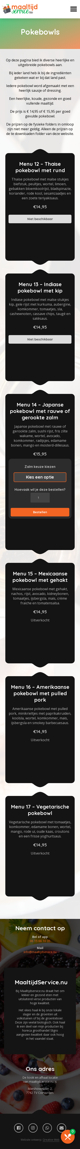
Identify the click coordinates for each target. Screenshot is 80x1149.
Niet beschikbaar (40, 219)
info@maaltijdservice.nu (40, 952)
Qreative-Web (51, 1140)
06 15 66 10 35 (40, 941)
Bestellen (40, 512)
